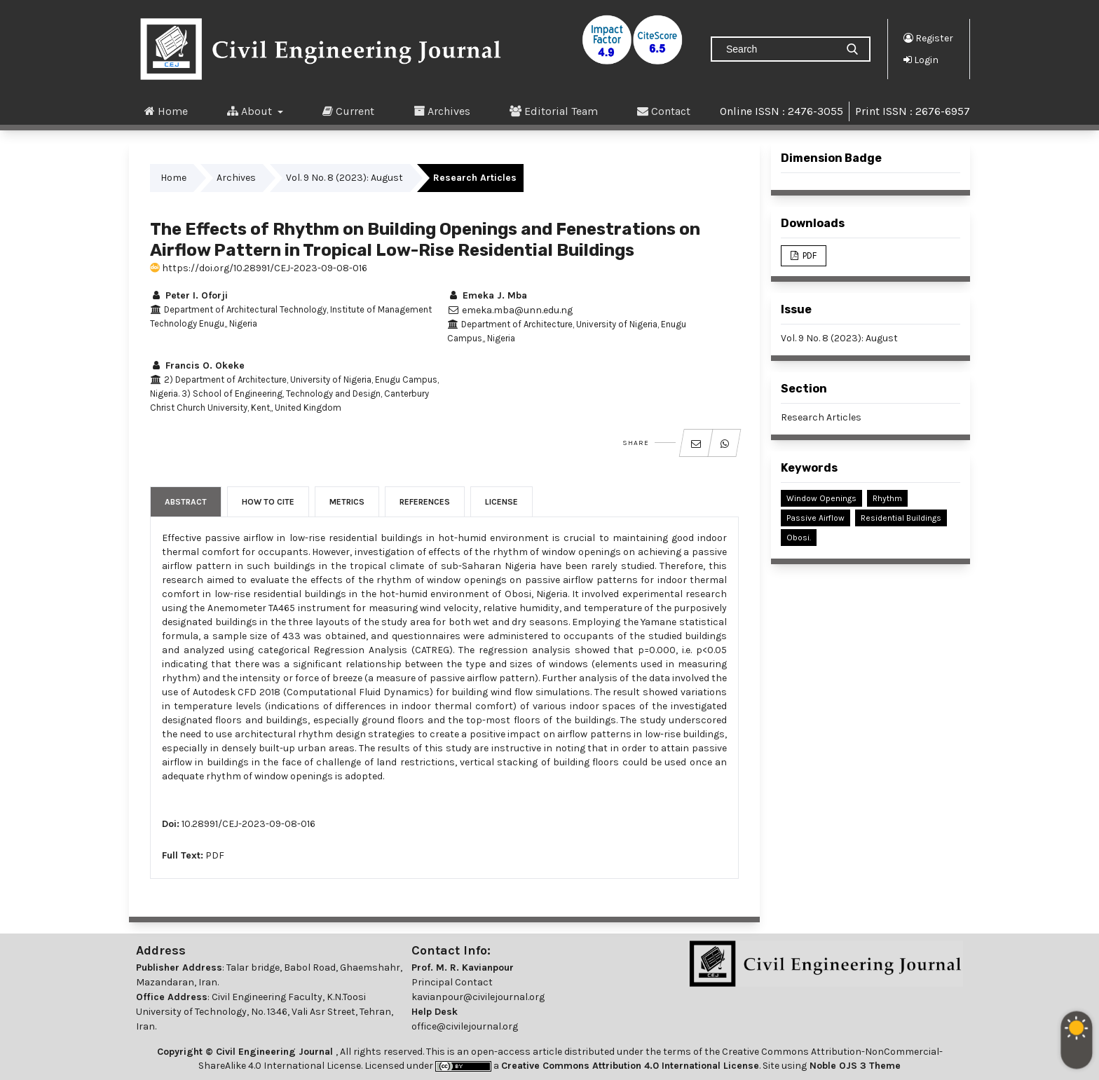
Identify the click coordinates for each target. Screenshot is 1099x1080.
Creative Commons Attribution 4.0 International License (630, 1066)
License (501, 502)
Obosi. (798, 537)
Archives (442, 110)
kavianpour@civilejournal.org (478, 997)
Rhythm (887, 498)
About (251, 110)
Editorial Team (554, 110)
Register (928, 38)
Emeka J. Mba (487, 295)
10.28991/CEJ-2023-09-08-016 (248, 824)
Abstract (186, 502)
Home (166, 110)
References (425, 502)
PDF (214, 855)
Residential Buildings (901, 518)
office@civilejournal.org (464, 1026)
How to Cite (268, 502)
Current (348, 110)
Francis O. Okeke (197, 365)
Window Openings (821, 498)
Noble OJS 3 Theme (854, 1066)
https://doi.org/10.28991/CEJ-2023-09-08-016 (258, 268)
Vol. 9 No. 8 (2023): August (344, 178)
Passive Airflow (815, 518)
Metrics (346, 502)
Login (920, 60)
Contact (663, 110)
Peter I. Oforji (189, 295)
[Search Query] (779, 49)
